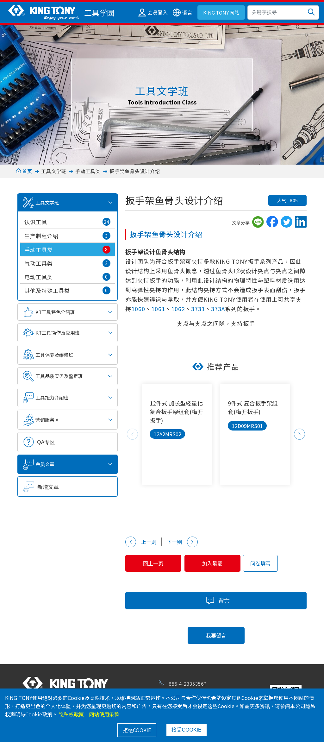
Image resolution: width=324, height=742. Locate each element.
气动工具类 (67, 263)
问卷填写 (260, 563)
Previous (132, 434)
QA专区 (46, 442)
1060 (138, 309)
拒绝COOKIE (137, 730)
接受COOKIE (186, 730)
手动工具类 (88, 171)
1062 (178, 309)
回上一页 (153, 563)
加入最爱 (212, 563)
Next (299, 434)
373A (218, 309)
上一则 (140, 542)
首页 (24, 171)
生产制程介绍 (67, 236)
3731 (198, 309)
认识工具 (67, 222)
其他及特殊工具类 (67, 290)
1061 (158, 309)
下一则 (182, 542)
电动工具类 (67, 277)
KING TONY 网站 (221, 12)
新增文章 (48, 487)
